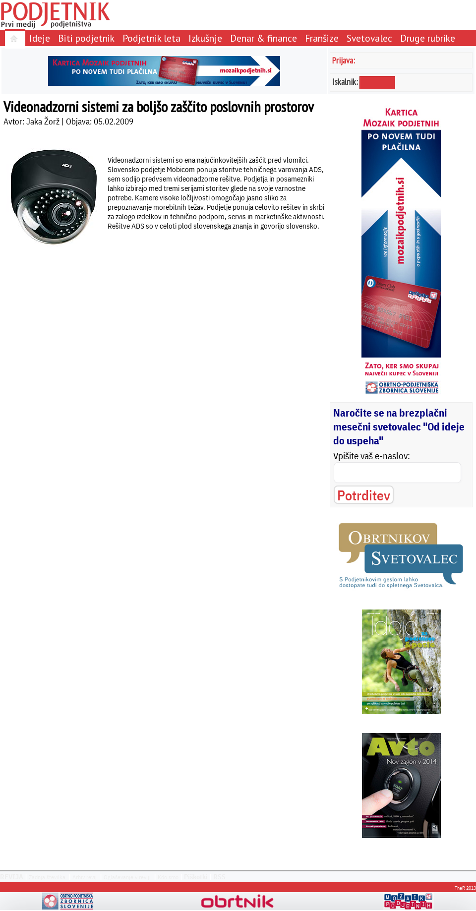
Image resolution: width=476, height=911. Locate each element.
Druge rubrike (427, 38)
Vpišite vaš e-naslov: (371, 456)
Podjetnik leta (151, 38)
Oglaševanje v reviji (127, 877)
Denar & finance (263, 38)
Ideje (39, 38)
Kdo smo (168, 877)
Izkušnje (205, 38)
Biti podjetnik (86, 38)
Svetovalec (369, 38)
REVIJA (11, 876)
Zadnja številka (47, 877)
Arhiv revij (84, 877)
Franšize (322, 38)
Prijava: (343, 60)
